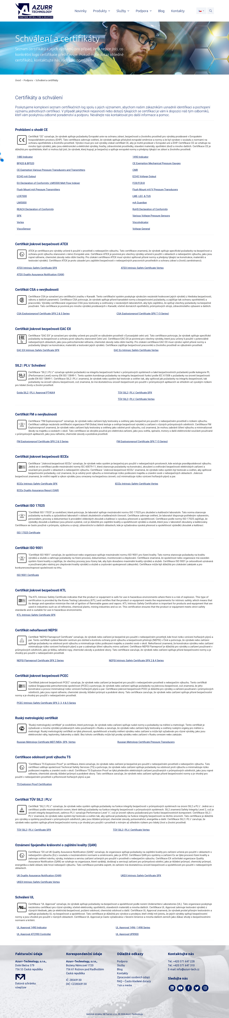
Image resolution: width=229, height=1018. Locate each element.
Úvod (18, 80)
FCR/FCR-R (138, 183)
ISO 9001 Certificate (28, 575)
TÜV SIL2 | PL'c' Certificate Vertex (136, 399)
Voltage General (141, 228)
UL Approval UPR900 (127, 934)
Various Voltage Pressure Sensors (151, 215)
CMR (135, 169)
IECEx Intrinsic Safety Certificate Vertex (136, 483)
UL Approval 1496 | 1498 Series (133, 927)
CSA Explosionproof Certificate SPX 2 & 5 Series (43, 313)
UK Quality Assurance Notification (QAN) (39, 875)
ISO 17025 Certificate (28, 532)
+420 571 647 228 (184, 961)
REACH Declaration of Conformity (35, 209)
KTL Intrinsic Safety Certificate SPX (36, 614)
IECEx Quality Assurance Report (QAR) (38, 490)
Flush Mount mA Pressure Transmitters (38, 189)
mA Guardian (139, 202)
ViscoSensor (24, 228)
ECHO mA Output (26, 176)
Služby (121, 965)
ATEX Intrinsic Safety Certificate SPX (37, 267)
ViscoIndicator (140, 222)
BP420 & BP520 (25, 163)
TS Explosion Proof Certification (34, 784)
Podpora (28, 80)
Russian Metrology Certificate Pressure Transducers (146, 742)
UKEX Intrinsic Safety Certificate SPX (141, 875)
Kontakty (122, 973)
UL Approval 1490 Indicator (32, 927)
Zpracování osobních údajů (133, 977)
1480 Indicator (25, 156)
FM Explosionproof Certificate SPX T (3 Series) (142, 441)
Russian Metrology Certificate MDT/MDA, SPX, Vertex (46, 742)
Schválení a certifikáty (47, 80)
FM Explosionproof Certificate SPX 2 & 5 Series (43, 441)
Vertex (20, 222)
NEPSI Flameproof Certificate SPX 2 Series (40, 660)
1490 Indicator (140, 156)
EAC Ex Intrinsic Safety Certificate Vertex (136, 350)
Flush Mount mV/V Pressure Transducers (155, 189)
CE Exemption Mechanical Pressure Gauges (156, 163)
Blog (120, 969)
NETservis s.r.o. (110, 1014)
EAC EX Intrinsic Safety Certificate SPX (38, 350)
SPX (19, 215)
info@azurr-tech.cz (188, 969)
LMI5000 (22, 202)
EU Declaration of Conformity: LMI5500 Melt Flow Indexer (48, 183)
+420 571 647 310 (184, 965)
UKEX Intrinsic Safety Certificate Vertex (38, 881)
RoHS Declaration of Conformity (150, 209)
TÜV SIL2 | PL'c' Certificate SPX (135, 392)
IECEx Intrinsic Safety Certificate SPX (37, 483)
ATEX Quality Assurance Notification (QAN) (40, 274)
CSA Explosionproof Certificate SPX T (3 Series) (143, 313)
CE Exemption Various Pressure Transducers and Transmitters (51, 169)
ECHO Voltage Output (144, 176)
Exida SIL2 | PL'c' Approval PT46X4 (36, 392)
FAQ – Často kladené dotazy (134, 981)
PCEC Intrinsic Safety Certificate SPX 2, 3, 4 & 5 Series (46, 702)
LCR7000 (22, 196)
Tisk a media (124, 985)
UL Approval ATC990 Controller (34, 934)
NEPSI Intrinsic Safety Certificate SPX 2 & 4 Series (136, 660)
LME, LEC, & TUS (141, 196)
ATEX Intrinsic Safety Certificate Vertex (142, 267)
